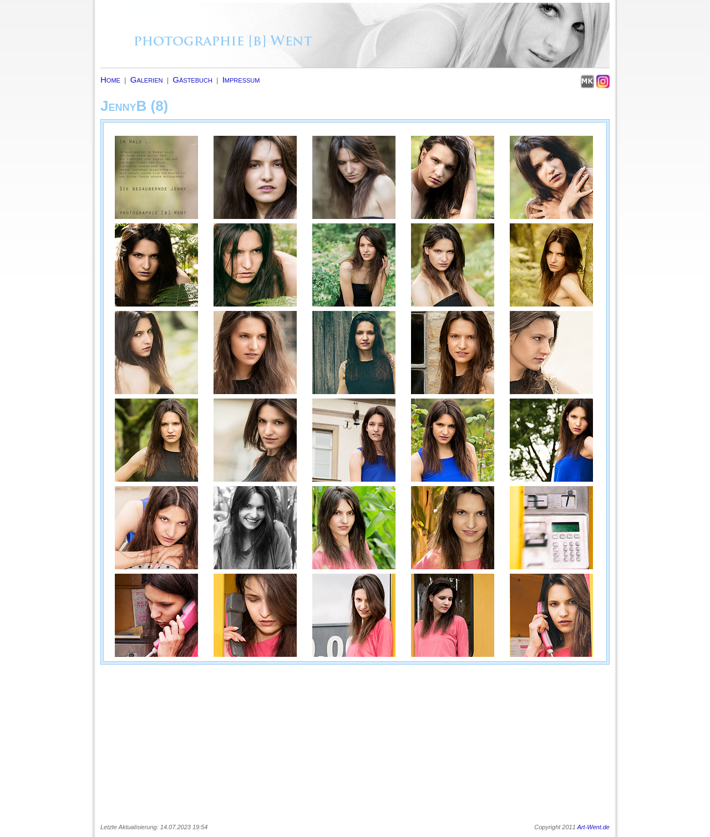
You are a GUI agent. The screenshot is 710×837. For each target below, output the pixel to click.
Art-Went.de (593, 827)
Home (110, 79)
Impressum (241, 79)
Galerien (146, 79)
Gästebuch (192, 79)
